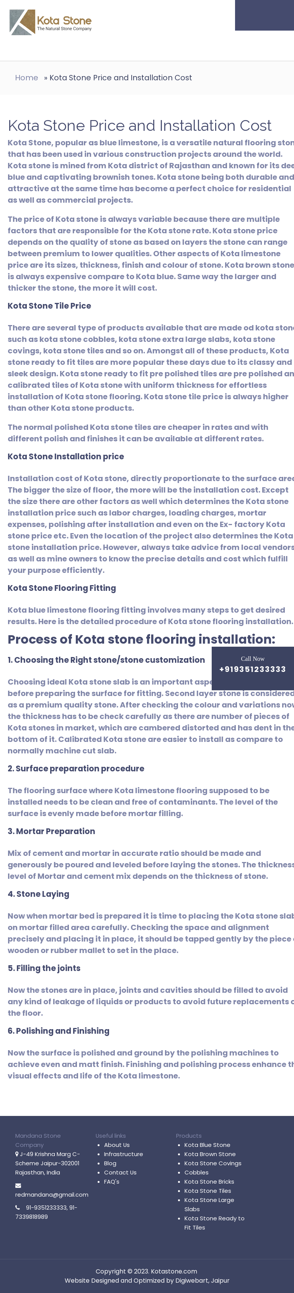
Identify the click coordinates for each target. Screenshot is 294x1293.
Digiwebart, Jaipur (202, 1280)
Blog (110, 1163)
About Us (117, 1145)
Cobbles (197, 1172)
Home (26, 77)
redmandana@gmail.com (51, 1195)
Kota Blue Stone (207, 1145)
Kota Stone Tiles (208, 1191)
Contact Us (120, 1172)
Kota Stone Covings (213, 1163)
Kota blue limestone (47, 610)
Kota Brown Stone (210, 1154)
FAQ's (111, 1182)
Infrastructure (123, 1154)
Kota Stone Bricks (209, 1182)
